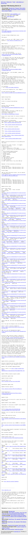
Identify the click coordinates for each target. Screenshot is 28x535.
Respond (17, 8)
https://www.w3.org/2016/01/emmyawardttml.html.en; (13, 107)
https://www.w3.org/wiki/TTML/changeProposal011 (14, 458)
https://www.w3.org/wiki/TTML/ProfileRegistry (12, 388)
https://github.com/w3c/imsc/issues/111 (15, 337)
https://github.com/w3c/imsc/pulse (11, 128)
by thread (22, 526)
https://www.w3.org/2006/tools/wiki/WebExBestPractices (14, 92)
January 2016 (4, 3)
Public (14, 2)
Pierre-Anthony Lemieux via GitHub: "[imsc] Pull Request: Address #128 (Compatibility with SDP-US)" (14, 516)
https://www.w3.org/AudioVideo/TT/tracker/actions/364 (14, 198)
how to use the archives (9, 529)
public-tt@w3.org (19, 2)
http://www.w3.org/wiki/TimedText (11, 481)
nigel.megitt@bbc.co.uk (15, 13)
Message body (12, 8)
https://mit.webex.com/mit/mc (12, 87)
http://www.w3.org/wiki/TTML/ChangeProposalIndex (12, 437)
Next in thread (5, 10)
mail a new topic (22, 525)
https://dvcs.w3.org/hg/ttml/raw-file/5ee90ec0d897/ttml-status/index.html (11, 410)
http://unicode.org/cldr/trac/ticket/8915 (11, 381)
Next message (14, 9)
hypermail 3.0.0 (17, 531)
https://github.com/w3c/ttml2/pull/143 (13, 124)
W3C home (3, 2)
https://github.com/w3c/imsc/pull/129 (12, 122)
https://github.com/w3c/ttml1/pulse (12, 131)
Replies (10, 10)
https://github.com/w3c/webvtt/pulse (13, 138)
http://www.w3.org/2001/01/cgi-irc (14, 40)
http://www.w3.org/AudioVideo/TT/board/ (10, 114)
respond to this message (13, 525)
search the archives (19, 529)
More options (22, 8)
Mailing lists (9, 2)
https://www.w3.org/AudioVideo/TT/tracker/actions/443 (14, 300)
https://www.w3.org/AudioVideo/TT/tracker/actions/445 (14, 309)
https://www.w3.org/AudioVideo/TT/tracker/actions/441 (14, 282)
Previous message (21, 9)
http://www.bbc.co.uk (6, 490)
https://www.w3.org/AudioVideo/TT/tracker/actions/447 (14, 317)
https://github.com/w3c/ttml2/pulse (12, 133)
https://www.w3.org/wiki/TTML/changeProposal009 (14, 454)
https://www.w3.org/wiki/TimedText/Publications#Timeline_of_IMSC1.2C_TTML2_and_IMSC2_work (14, 175)
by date (18, 526)
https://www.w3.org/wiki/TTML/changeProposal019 (14, 468)
